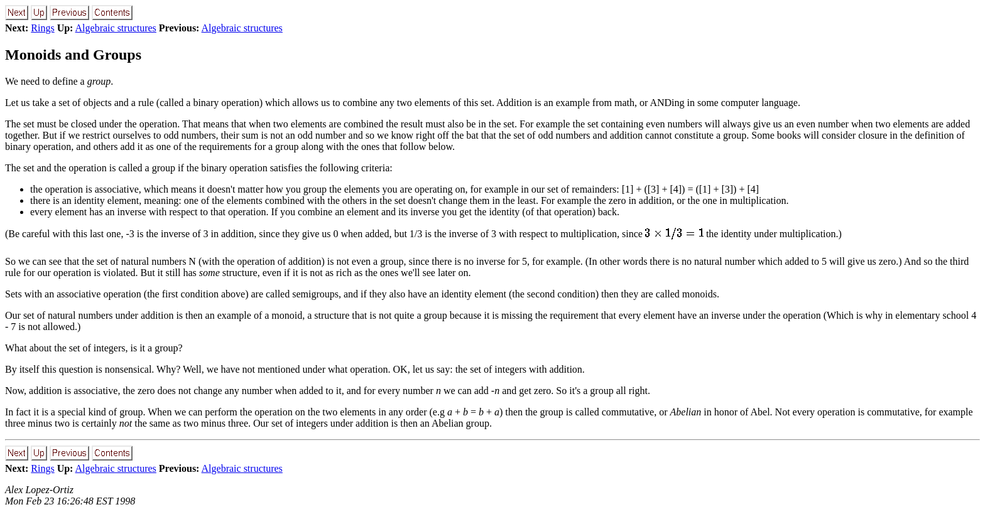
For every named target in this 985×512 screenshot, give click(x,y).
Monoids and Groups (73, 54)
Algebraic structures (115, 28)
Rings (42, 28)
